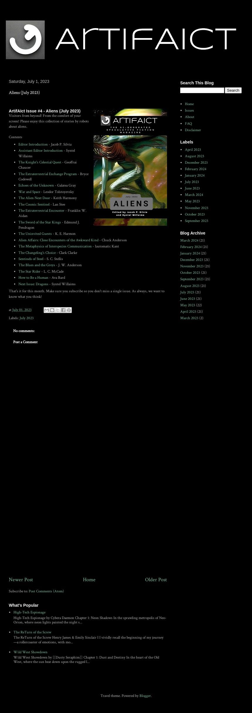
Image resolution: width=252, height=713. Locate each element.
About (189, 116)
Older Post (156, 579)
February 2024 (195, 169)
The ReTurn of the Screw (32, 632)
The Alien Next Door (34, 198)
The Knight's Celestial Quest (39, 162)
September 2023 (196, 220)
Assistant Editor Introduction (40, 150)
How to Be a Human (33, 277)
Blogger (145, 695)
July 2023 (27, 318)
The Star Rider (29, 271)
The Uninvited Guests (35, 233)
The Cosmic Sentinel (34, 204)
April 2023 (193, 149)
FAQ (188, 123)
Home (89, 579)
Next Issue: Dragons (33, 284)
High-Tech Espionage (29, 612)
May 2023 (192, 201)
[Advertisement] (88, 527)
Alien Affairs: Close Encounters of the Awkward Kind (58, 240)
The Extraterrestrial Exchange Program (47, 174)
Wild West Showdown (30, 652)
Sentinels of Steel (30, 259)
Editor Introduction (33, 144)
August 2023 (194, 156)
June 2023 (192, 188)
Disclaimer (193, 130)
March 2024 (194, 194)
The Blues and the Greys (36, 265)
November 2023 (196, 208)
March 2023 (189, 318)
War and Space (29, 191)
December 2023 (196, 162)
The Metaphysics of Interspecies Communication (55, 246)
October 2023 (195, 214)
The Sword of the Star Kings (39, 222)
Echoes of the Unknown (36, 185)
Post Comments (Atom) (46, 591)
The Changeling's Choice (37, 252)
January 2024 (195, 175)
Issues (189, 110)
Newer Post (21, 579)
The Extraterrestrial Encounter (41, 210)
